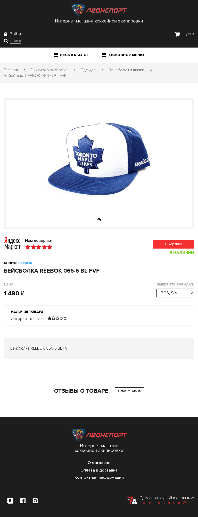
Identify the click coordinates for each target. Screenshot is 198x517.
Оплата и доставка (99, 470)
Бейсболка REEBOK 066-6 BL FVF (35, 75)
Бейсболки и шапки (126, 70)
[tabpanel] (99, 157)
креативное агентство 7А (163, 502)
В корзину (173, 244)
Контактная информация (99, 477)
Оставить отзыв (129, 391)
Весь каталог (71, 55)
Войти (15, 33)
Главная (11, 70)
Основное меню (123, 55)
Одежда (88, 70)
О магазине (99, 462)
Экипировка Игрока (49, 70)
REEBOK (25, 263)
